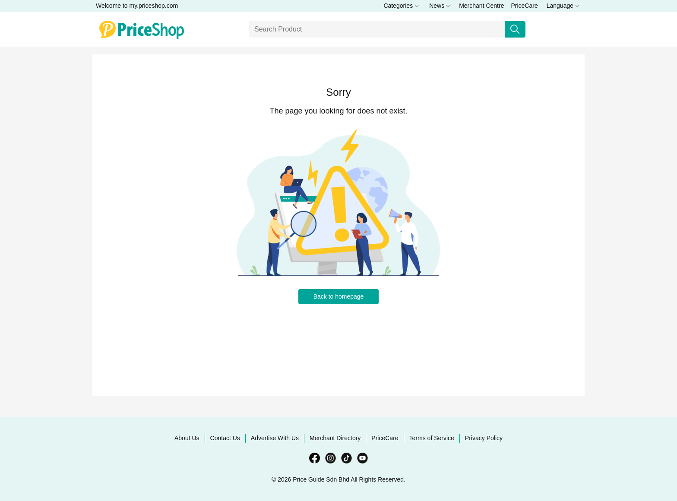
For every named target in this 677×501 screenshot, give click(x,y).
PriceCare (524, 5)
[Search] (377, 29)
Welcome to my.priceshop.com (137, 5)
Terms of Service (431, 438)
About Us (186, 438)
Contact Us (225, 438)
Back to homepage (338, 296)
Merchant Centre (481, 5)
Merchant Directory (335, 438)
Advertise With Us (275, 438)
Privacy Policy (484, 438)
